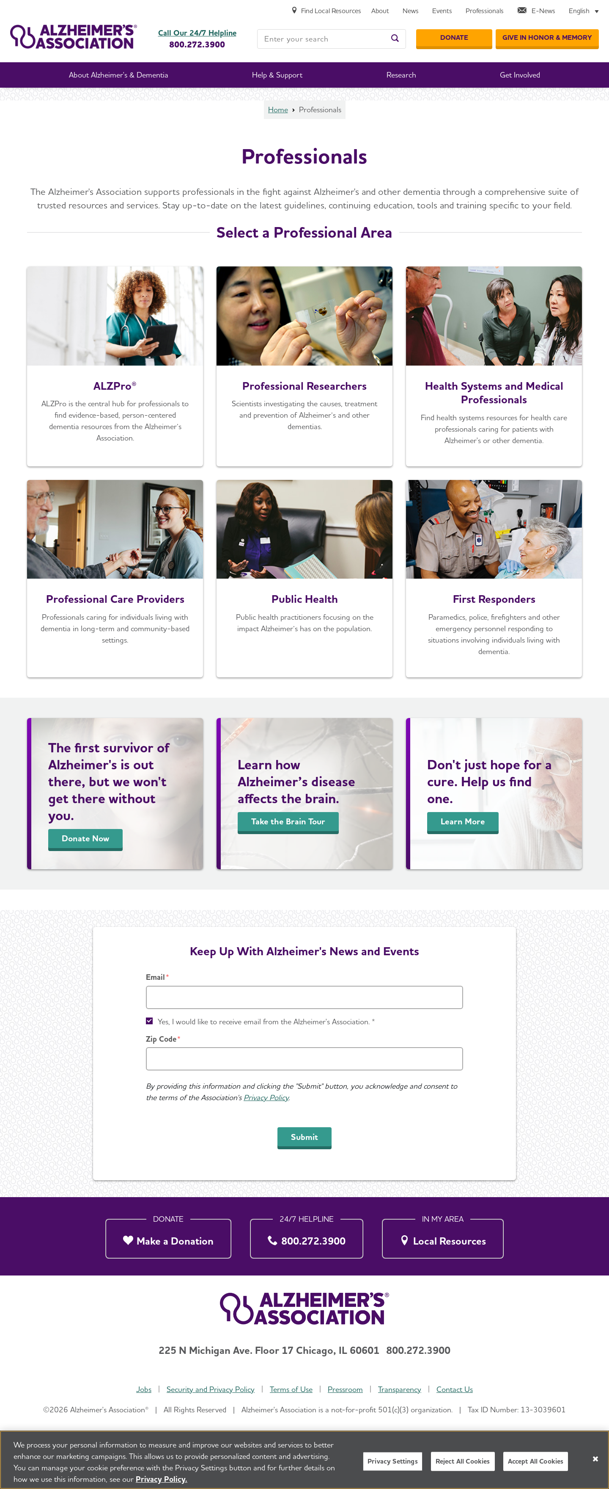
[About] (380, 11)
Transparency (399, 1389)
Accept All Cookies (536, 1463)
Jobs (143, 1389)
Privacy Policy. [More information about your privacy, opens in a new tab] (161, 1480)
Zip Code (161, 1038)
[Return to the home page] (73, 37)
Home (278, 109)
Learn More (463, 821)
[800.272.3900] (306, 1236)
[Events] (442, 11)
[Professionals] (484, 11)
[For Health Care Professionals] (494, 366)
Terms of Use (291, 1389)
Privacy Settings (393, 1463)
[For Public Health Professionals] (304, 578)
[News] (410, 11)
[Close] (595, 1460)
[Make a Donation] (168, 1236)
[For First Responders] (494, 578)
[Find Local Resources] (326, 11)
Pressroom (345, 1389)
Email (155, 977)
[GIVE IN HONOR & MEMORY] (547, 37)
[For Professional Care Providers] (115, 578)
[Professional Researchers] (304, 366)
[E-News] (536, 11)
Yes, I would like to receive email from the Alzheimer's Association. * (266, 1021)
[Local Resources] (443, 1236)
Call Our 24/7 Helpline (197, 33)
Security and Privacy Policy (211, 1389)
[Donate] (454, 37)
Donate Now (85, 838)
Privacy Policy (266, 1097)
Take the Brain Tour (288, 821)
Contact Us (454, 1389)
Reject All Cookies (463, 1463)
